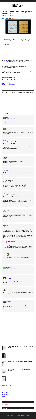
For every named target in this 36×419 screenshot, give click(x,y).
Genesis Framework (22, 415)
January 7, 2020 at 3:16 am (10, 278)
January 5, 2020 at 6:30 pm (10, 181)
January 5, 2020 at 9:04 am (10, 118)
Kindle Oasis (18, 35)
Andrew (7, 267)
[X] (4, 18)
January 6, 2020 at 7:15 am (10, 268)
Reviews (3, 396)
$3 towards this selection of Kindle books (9, 84)
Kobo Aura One (25, 39)
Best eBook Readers (5, 394)
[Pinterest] (8, 18)
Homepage (3, 387)
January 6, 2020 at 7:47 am (14, 255)
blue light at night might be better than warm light (12, 76)
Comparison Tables (5, 390)
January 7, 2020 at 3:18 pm (10, 290)
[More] (13, 18)
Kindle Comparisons (5, 392)
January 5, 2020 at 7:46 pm (10, 194)
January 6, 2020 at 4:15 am (10, 226)
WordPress (27, 415)
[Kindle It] (10, 18)
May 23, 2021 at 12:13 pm (10, 302)
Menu (19, 1)
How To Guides (4, 398)
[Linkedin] (6, 18)
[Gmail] (12, 18)
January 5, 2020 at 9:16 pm (10, 211)
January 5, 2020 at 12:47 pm (11, 141)
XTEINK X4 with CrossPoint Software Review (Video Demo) (21, 354)
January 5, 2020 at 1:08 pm (10, 158)
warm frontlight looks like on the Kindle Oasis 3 (14, 63)
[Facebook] (3, 18)
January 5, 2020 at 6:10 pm (10, 170)
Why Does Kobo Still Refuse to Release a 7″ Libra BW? (20, 377)
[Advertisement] (18, 52)
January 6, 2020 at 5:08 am (12, 242)
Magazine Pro (16, 415)
